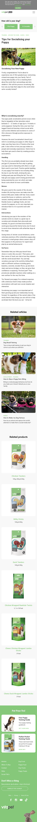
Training (4, 35)
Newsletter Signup (14, 788)
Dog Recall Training (10, 343)
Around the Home (13, 35)
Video (27, 35)
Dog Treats (22, 768)
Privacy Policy (18, 4)
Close (18, 8)
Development (7, 377)
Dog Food (22, 761)
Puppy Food (22, 765)
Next (35, 26)
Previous (2, 26)
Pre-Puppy (11, 26)
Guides (22, 35)
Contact (4, 768)
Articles (3, 761)
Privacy (16, 795)
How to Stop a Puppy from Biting (14, 379)
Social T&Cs (5, 774)
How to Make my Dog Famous (14, 418)
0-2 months (26, 26)
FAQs (3, 771)
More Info (22, 749)
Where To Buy (5, 765)
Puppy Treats (23, 771)
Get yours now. (24, 728)
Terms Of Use (25, 795)
